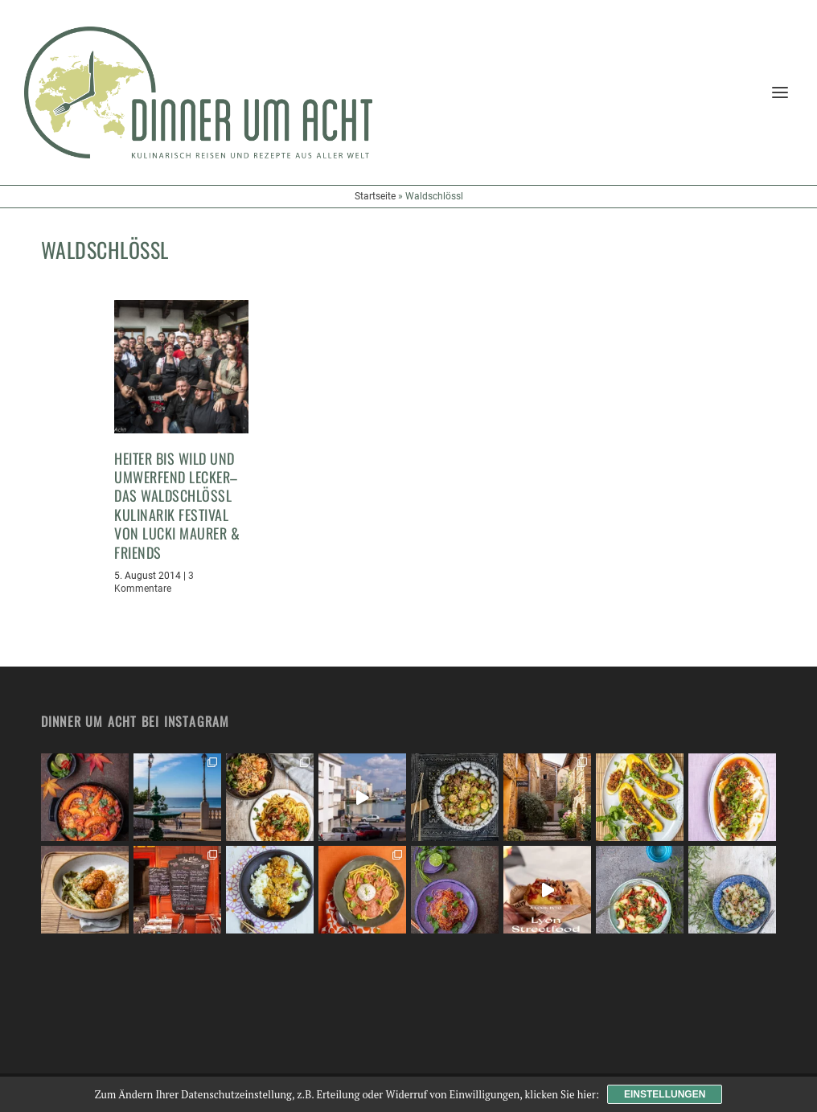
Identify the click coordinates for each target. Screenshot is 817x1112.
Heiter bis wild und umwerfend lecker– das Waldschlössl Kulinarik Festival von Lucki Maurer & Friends (177, 505)
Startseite (375, 196)
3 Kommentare (154, 582)
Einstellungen (664, 1094)
